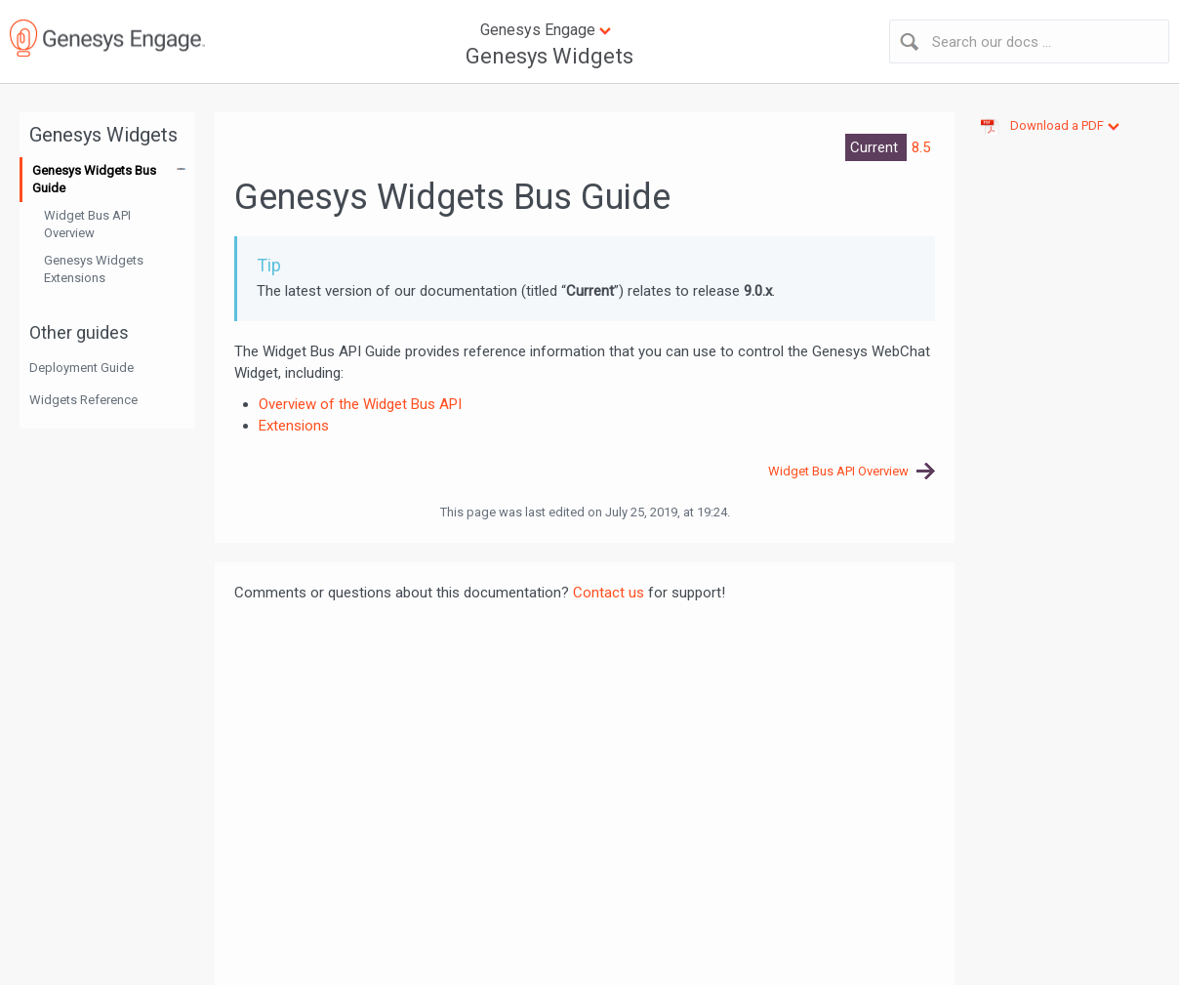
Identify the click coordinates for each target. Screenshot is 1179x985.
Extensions (294, 425)
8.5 (921, 147)
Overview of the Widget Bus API (360, 404)
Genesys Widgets (549, 56)
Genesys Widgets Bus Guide (94, 179)
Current (876, 147)
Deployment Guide (81, 367)
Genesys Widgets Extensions (93, 269)
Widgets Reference (83, 399)
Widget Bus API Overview (87, 224)
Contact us (608, 592)
